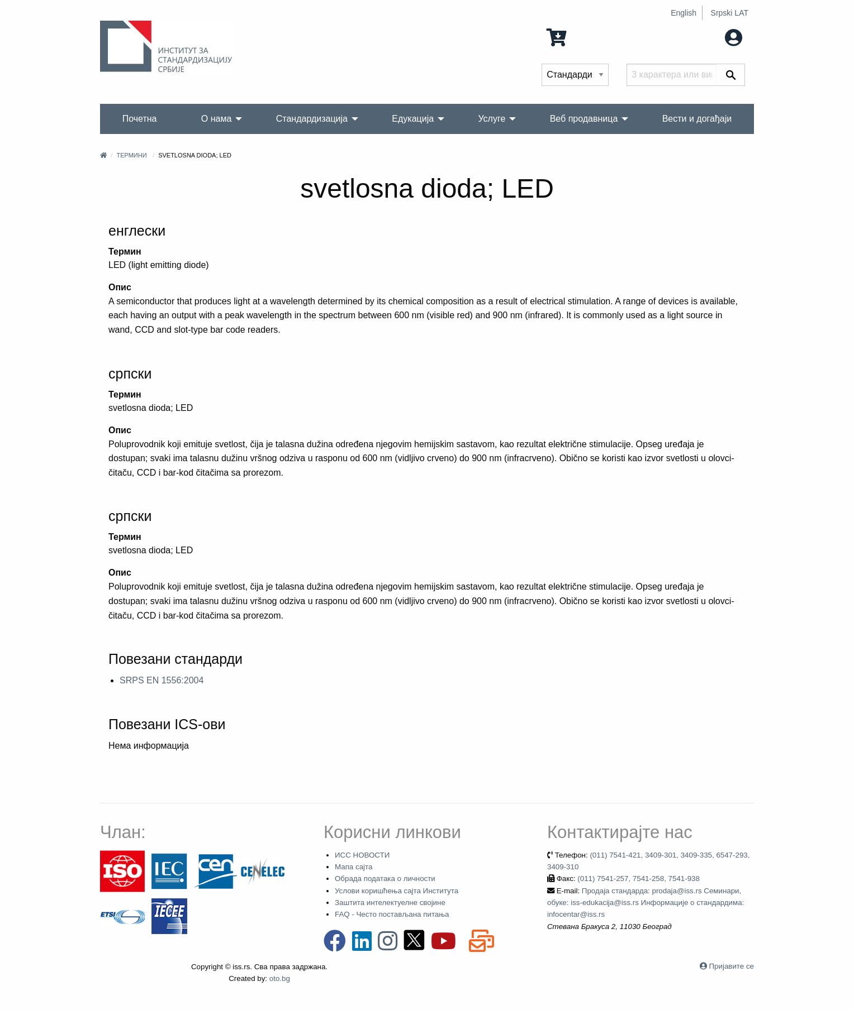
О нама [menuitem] (216, 118)
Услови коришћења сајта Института (396, 891)
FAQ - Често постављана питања (392, 914)
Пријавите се (731, 966)
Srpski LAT (729, 12)
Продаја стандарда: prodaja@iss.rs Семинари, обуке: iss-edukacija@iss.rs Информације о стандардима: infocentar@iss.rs (645, 903)
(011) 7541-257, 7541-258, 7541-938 (638, 878)
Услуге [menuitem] (491, 118)
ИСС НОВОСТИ (362, 855)
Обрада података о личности (385, 878)
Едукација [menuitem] (413, 118)
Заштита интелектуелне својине (390, 902)
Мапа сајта (353, 867)
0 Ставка (578, 36)
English (683, 12)
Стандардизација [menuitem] (312, 118)
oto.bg (279, 978)
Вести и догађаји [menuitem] (697, 118)
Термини (131, 155)
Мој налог (710, 36)
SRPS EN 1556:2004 (161, 680)
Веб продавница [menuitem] (584, 118)
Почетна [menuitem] (139, 118)
